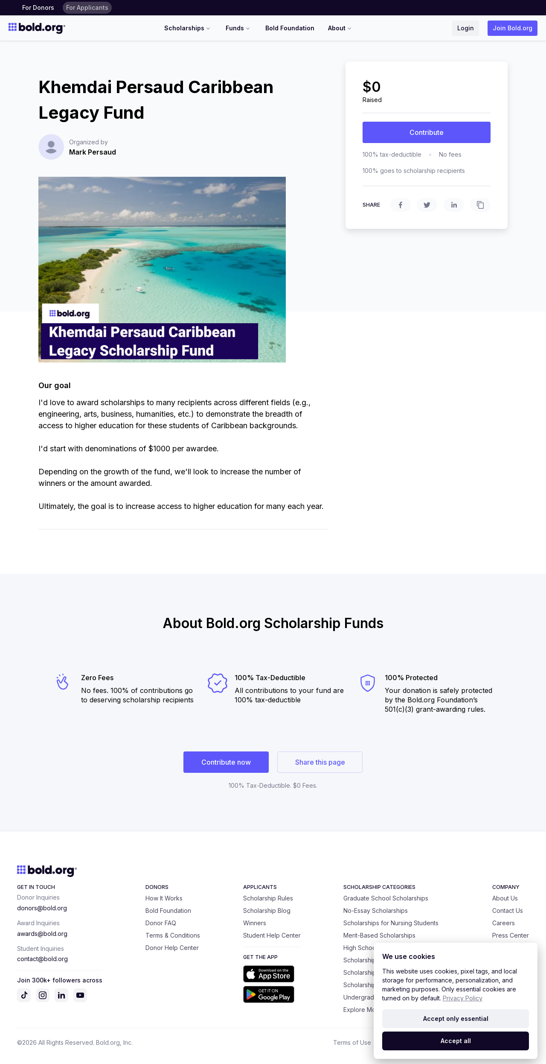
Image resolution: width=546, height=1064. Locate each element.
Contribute (427, 132)
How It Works (164, 898)
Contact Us (507, 910)
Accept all (456, 1040)
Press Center (510, 935)
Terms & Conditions (172, 935)
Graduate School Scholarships (385, 898)
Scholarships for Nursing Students (391, 923)
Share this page (320, 762)
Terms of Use (352, 1042)
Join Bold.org (512, 28)
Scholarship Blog (266, 910)
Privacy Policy (462, 998)
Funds (239, 28)
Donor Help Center (172, 947)
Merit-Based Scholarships (379, 935)
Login (465, 28)
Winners (254, 923)
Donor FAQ (160, 923)
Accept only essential (455, 1018)
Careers (503, 923)
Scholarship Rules (268, 898)
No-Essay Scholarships (375, 910)
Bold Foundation (289, 28)
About (340, 28)
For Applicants (87, 7)
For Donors (38, 7)
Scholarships (188, 28)
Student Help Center (272, 935)
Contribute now (226, 762)
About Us (505, 898)
